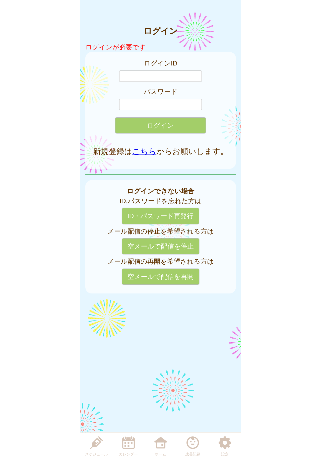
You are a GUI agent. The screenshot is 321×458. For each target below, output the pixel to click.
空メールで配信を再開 (160, 276)
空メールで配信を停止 (160, 246)
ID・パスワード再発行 (160, 215)
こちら (144, 151)
